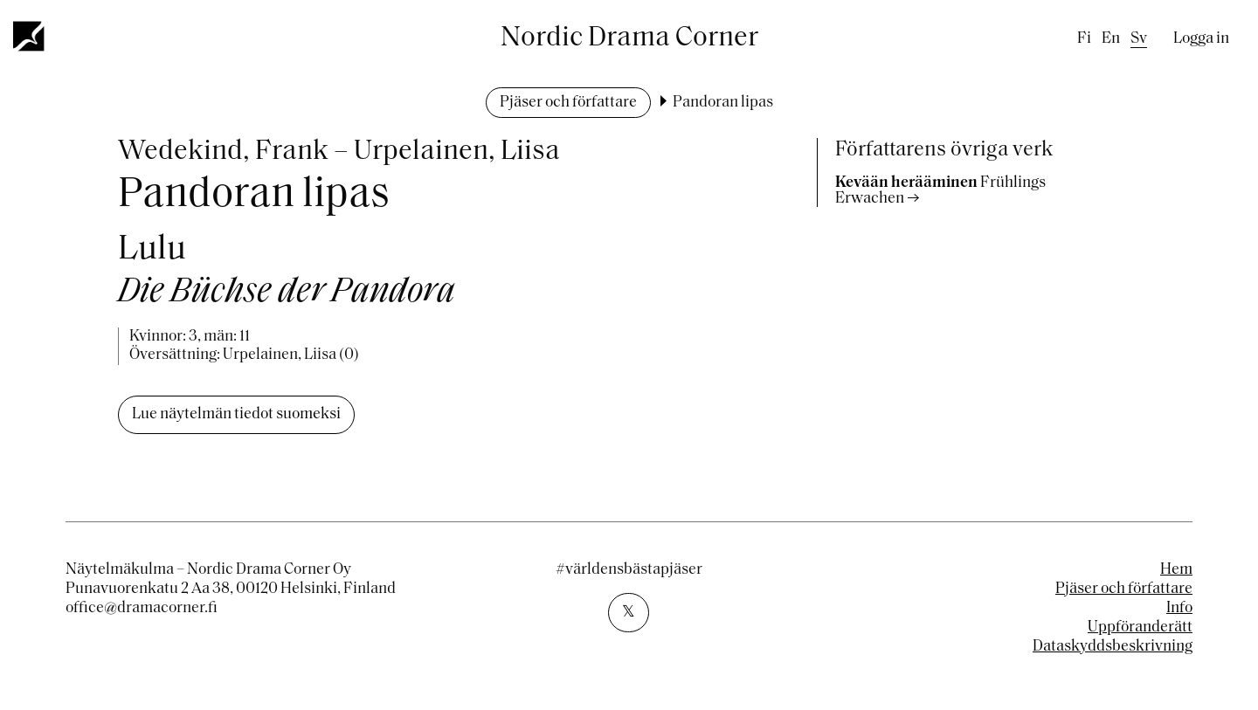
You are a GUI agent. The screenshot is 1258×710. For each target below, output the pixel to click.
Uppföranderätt (1140, 627)
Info (1179, 608)
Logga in (1201, 39)
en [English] (1111, 39)
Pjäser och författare (568, 102)
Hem (1176, 570)
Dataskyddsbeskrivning (1112, 646)
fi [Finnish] (1084, 39)
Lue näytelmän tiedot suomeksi (236, 414)
